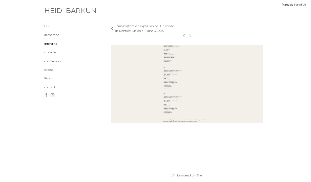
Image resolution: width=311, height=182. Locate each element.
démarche (51, 35)
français (287, 4)
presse (48, 70)
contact (49, 87)
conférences (52, 61)
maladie (50, 52)
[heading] (57, 10)
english (301, 4)
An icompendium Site (187, 175)
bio (46, 26)
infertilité (50, 44)
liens (47, 78)
